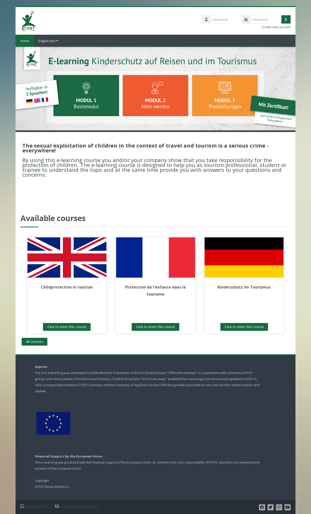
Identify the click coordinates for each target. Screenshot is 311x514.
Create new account (276, 27)
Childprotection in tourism (67, 287)
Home (24, 41)
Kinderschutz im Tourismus (244, 287)
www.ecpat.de (35, 506)
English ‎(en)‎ (48, 41)
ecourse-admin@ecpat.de (79, 506)
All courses (34, 341)
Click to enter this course (66, 326)
